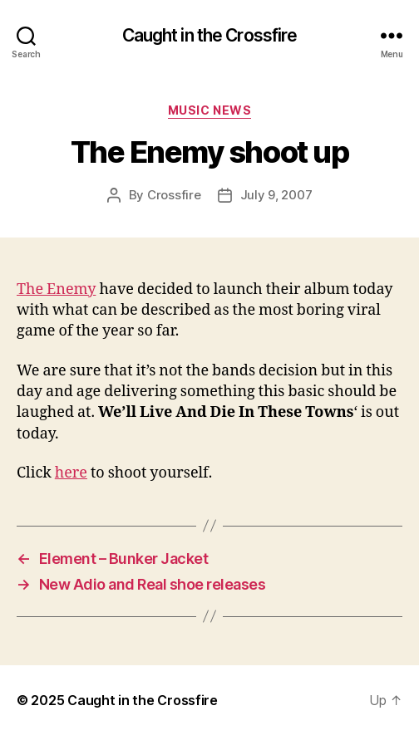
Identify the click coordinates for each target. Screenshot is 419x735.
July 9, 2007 (276, 195)
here (71, 473)
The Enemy (56, 289)
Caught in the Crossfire (210, 35)
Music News (209, 110)
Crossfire (174, 195)
